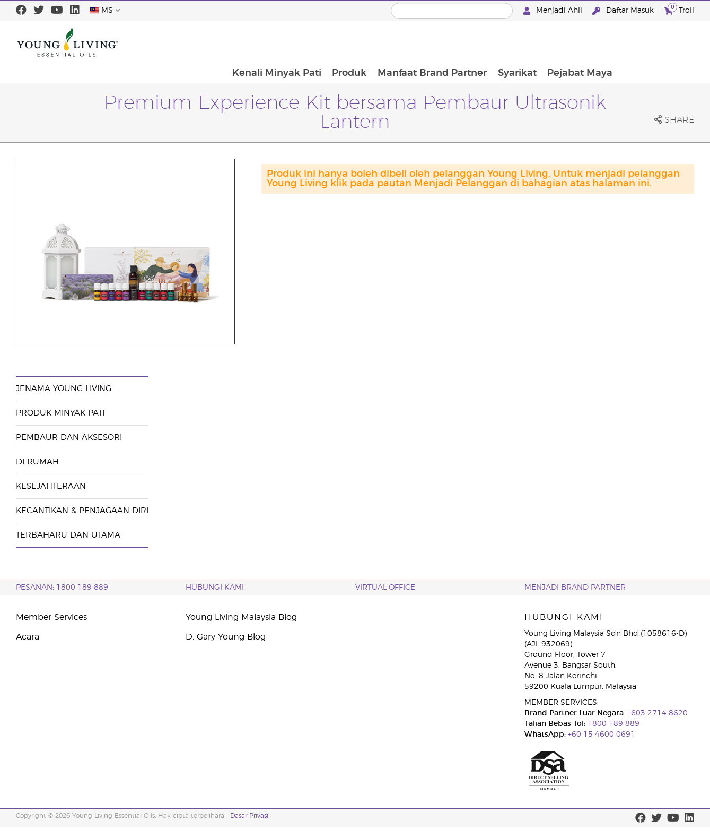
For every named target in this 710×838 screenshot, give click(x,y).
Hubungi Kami (215, 587)
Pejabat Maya (655, 42)
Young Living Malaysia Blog (241, 617)
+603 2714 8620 (656, 713)
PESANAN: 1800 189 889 (62, 587)
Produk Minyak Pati (60, 413)
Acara (27, 637)
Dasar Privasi (249, 816)
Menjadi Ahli (553, 11)
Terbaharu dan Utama (68, 535)
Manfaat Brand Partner (506, 42)
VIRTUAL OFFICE (385, 587)
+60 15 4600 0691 (601, 734)
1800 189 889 (612, 724)
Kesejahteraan (51, 486)
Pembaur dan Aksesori (69, 438)
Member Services (51, 617)
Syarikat (592, 42)
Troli (679, 9)
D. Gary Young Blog (226, 637)
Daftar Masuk (624, 11)
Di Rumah (37, 462)
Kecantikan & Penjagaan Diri (82, 511)
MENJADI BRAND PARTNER (575, 587)
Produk (423, 42)
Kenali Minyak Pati (349, 42)
